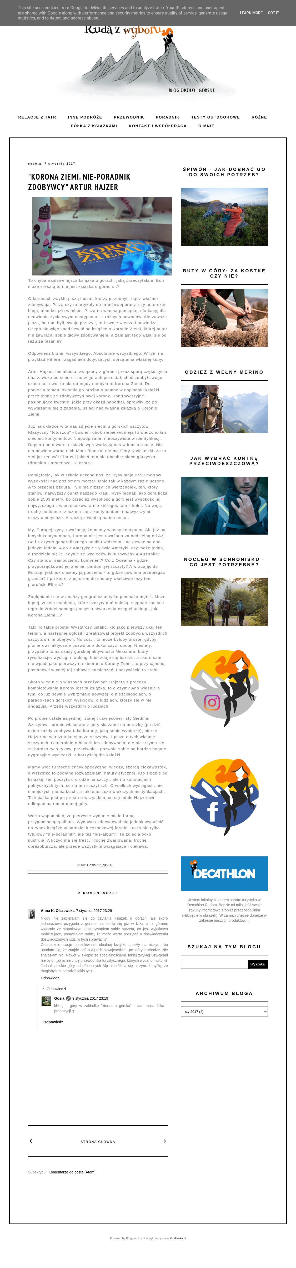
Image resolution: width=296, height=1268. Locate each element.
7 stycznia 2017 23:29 (94, 911)
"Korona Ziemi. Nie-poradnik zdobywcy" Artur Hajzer (79, 181)
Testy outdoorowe (215, 117)
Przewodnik (129, 117)
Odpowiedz (50, 978)
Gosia (59, 998)
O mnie (206, 126)
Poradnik (168, 117)
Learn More (251, 13)
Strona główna (98, 1142)
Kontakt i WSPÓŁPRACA (158, 126)
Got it (273, 13)
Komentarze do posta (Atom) (72, 1172)
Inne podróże (85, 117)
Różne (259, 117)
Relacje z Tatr (37, 117)
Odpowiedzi (56, 989)
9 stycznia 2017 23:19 (90, 998)
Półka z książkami (94, 126)
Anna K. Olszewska (57, 911)
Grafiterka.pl (178, 1238)
